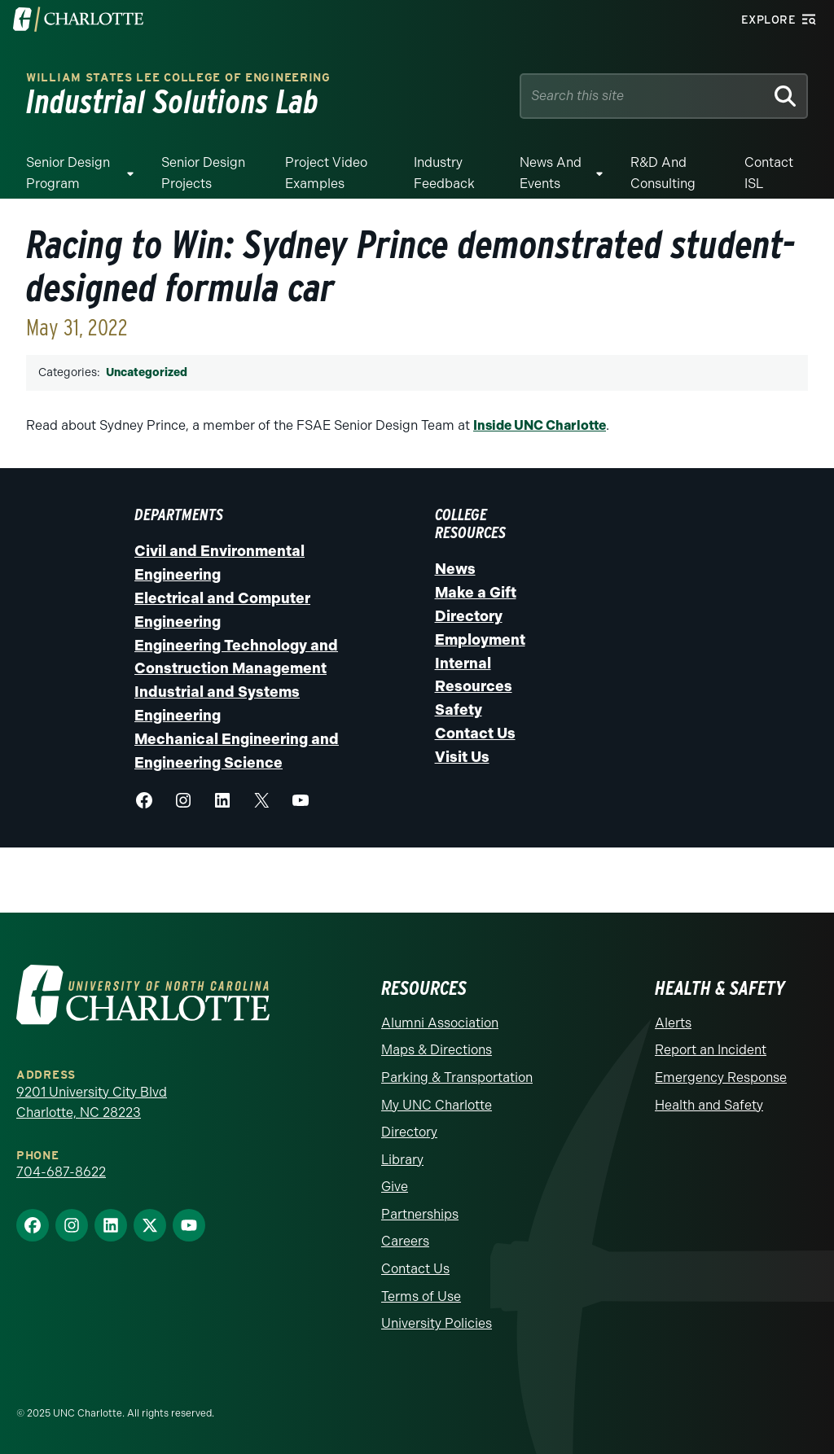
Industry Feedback (444, 173)
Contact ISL (768, 173)
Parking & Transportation (457, 1077)
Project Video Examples (326, 173)
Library (402, 1159)
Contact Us (475, 733)
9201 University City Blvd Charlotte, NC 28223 (91, 1102)
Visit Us (462, 757)
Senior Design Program (68, 173)
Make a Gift (475, 593)
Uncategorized (146, 372)
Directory (469, 616)
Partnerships (420, 1214)
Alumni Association (439, 1023)
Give (394, 1186)
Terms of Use (421, 1296)
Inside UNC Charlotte (539, 425)
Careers (405, 1241)
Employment (480, 640)
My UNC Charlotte (436, 1105)
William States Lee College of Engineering (178, 78)
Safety (458, 710)
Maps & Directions (436, 1050)
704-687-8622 (61, 1172)
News (455, 569)
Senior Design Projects (203, 173)
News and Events (551, 173)
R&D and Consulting (663, 173)
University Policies (436, 1323)
